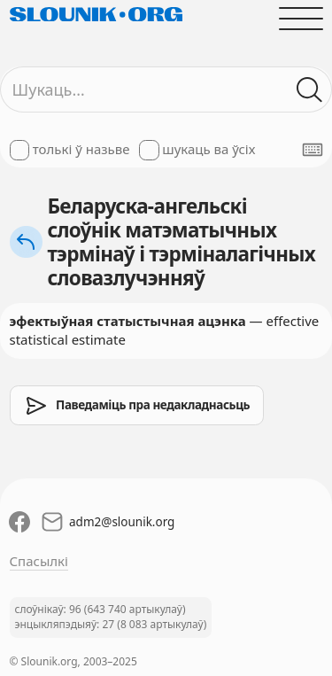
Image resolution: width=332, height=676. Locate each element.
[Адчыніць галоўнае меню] (300, 18)
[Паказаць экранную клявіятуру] (312, 149)
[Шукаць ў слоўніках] (309, 90)
